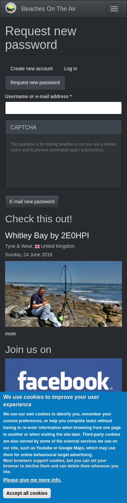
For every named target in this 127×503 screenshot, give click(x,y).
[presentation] (61, 169)
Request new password (37, 84)
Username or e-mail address (38, 96)
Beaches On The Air (48, 8)
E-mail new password (32, 201)
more (10, 333)
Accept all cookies (26, 493)
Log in (70, 68)
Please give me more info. (32, 480)
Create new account (31, 68)
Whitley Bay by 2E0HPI (47, 235)
